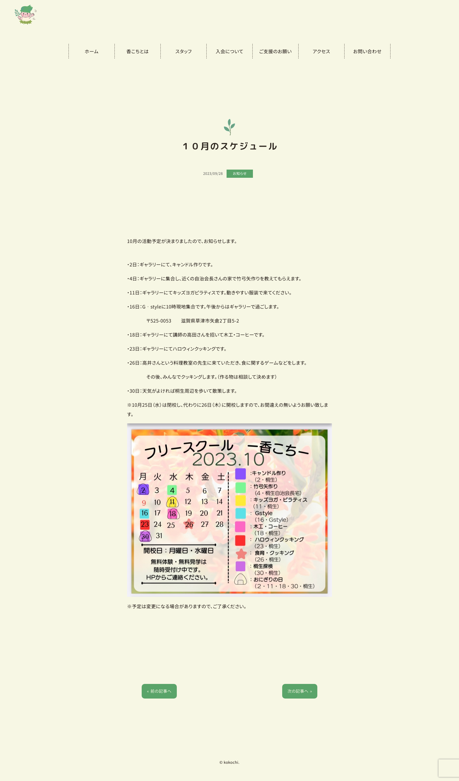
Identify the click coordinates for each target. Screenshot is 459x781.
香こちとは (137, 51)
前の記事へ (161, 691)
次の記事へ (298, 691)
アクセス (321, 51)
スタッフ (183, 51)
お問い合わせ (367, 51)
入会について (229, 51)
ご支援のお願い (275, 51)
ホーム (91, 51)
